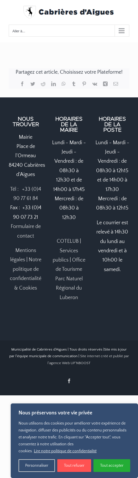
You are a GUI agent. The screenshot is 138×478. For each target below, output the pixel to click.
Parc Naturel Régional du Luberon (69, 288)
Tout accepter (112, 465)
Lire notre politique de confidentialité (65, 451)
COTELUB (68, 241)
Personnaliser (36, 465)
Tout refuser (74, 465)
